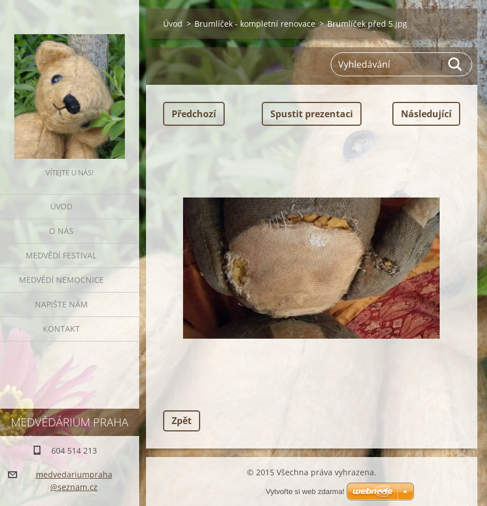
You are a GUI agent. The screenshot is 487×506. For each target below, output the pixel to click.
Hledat (455, 64)
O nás (61, 230)
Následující (426, 114)
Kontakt (61, 328)
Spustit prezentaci (311, 114)
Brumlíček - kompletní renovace (254, 23)
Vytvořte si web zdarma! (305, 491)
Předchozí (194, 114)
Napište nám (61, 304)
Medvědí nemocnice (61, 279)
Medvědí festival (61, 255)
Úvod (61, 206)
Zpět (182, 420)
